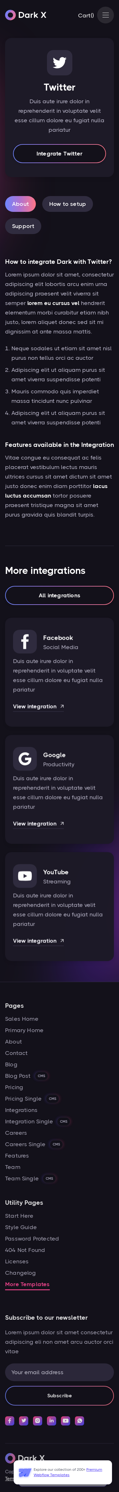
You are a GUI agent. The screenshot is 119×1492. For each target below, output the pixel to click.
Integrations (21, 1110)
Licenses (17, 1261)
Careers (16, 1133)
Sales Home (21, 1019)
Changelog (20, 1273)
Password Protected (32, 1238)
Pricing (14, 1087)
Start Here (19, 1216)
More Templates (27, 1284)
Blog (11, 1064)
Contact (16, 1053)
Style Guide (21, 1227)
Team (12, 1167)
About (13, 1041)
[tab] (20, 204)
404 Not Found (25, 1250)
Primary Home (24, 1030)
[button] (86, 15)
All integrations (59, 596)
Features (17, 1155)
